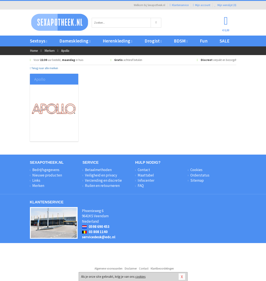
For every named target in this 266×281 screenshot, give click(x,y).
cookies (140, 276)
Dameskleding (74, 41)
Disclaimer (131, 268)
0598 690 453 (95, 226)
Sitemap (197, 180)
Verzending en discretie (103, 180)
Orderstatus (199, 175)
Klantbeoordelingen (162, 268)
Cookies (196, 169)
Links (36, 180)
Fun (203, 41)
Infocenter (146, 180)
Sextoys (38, 41)
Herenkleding (117, 41)
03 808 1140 (95, 231)
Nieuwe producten (47, 175)
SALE (225, 41)
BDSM (181, 41)
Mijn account (201, 5)
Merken (38, 185)
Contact (144, 169)
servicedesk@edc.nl (98, 237)
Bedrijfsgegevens (45, 169)
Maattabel (146, 175)
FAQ (141, 185)
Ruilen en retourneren (102, 185)
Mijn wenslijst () (225, 5)
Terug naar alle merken (44, 68)
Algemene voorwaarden (108, 268)
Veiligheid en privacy (101, 175)
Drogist (153, 41)
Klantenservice (179, 5)
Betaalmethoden (98, 169)
